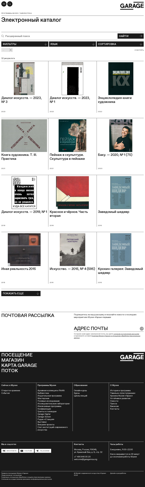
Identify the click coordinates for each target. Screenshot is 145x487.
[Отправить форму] (142, 329)
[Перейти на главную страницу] (132, 5)
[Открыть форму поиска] (9, 4)
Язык (72, 44)
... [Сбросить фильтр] (7, 50)
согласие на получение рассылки (126, 334)
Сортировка (120, 44)
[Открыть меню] (4, 4)
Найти (130, 36)
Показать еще (21, 293)
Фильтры (25, 44)
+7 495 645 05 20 (82, 456)
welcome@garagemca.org (85, 459)
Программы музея (9, 13)
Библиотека (26, 13)
